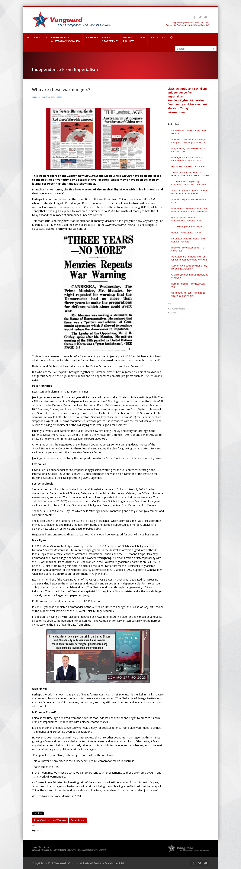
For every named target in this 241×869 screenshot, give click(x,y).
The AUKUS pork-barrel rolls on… (188, 226)
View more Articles (177, 309)
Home (34, 847)
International (176, 112)
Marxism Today (178, 108)
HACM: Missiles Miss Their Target (188, 166)
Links (142, 39)
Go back (38, 831)
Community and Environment (187, 104)
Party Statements (110, 39)
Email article (78, 820)
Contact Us (158, 39)
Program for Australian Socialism (66, 39)
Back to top (44, 847)
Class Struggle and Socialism (187, 88)
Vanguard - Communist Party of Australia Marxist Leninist (89, 863)
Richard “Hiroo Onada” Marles (186, 232)
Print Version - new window (50, 820)
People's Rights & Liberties (186, 100)
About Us (40, 39)
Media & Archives (128, 39)
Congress (91, 39)
